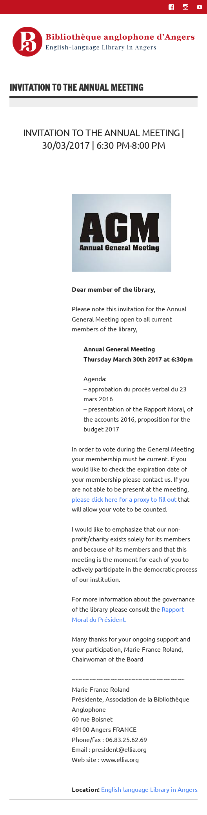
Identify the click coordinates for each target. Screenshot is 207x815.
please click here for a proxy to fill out (124, 499)
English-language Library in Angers (149, 789)
